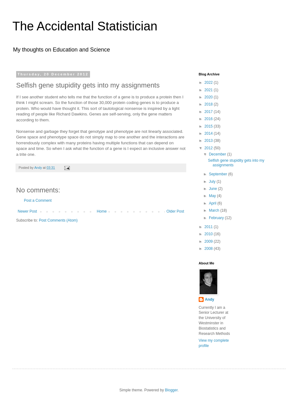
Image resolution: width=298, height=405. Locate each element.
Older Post (175, 211)
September (218, 174)
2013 (209, 140)
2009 (209, 241)
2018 (209, 104)
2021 (209, 90)
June (213, 189)
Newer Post (27, 211)
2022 (209, 82)
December (218, 154)
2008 (209, 248)
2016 (209, 119)
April (213, 203)
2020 (209, 97)
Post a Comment (38, 200)
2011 (209, 227)
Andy (209, 299)
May (213, 196)
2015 (209, 126)
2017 (209, 112)
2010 (209, 234)
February (217, 218)
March (214, 210)
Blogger (171, 390)
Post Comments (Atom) (58, 220)
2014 (209, 133)
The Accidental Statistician (84, 26)
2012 (209, 148)
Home (102, 211)
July (213, 181)
